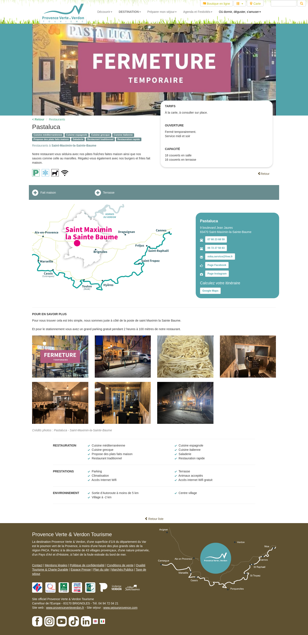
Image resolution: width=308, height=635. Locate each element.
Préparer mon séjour (162, 11)
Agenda (197, 11)
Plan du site (101, 569)
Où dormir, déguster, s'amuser (240, 11)
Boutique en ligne (216, 3)
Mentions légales (56, 565)
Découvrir (104, 11)
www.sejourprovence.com (120, 607)
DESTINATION (130, 11)
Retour (264, 173)
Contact (37, 565)
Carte (255, 3)
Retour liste (154, 519)
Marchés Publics (122, 569)
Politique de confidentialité (87, 565)
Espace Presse (81, 569)
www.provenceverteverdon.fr (65, 607)
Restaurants (57, 119)
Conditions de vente (120, 565)
